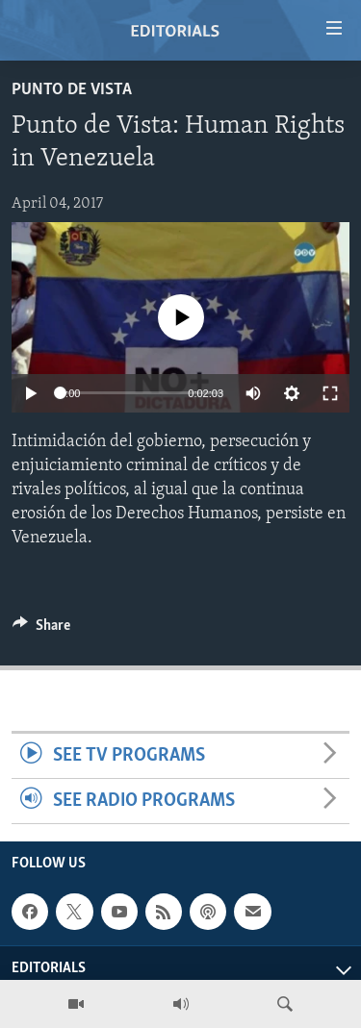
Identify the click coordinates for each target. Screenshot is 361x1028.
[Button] (41, 630)
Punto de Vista (72, 90)
